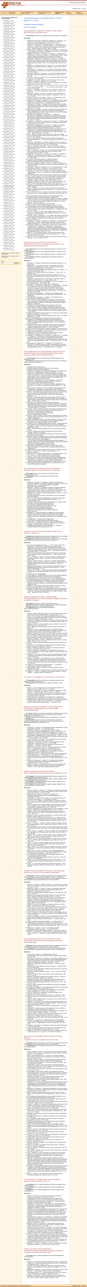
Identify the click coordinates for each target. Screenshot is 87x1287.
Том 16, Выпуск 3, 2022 (8, 63)
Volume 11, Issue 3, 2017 (9, 126)
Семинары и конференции (79, 13)
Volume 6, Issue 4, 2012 (9, 185)
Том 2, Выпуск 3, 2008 (8, 236)
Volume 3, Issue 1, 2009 (9, 231)
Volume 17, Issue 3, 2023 (9, 52)
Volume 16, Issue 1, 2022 (9, 71)
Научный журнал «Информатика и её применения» (9, 18)
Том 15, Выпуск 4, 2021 (8, 72)
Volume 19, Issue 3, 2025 (9, 28)
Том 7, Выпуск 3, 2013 (8, 174)
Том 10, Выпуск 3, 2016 (8, 137)
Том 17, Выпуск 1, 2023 (8, 57)
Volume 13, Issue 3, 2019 (9, 102)
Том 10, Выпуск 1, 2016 (8, 143)
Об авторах (40, 24)
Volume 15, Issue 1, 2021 (9, 83)
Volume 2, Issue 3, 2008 (9, 237)
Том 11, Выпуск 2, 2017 (8, 128)
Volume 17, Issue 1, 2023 (9, 59)
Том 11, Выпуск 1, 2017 (8, 131)
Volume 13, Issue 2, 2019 (9, 105)
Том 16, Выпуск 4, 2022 (8, 60)
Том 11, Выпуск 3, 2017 (8, 125)
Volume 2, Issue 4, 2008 (9, 234)
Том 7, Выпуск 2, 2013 (8, 177)
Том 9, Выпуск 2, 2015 (8, 152)
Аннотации (34, 24)
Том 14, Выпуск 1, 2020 (8, 94)
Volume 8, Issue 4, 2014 (9, 160)
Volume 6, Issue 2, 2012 (9, 191)
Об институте (4, 12)
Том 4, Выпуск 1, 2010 (8, 217)
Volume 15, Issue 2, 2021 (9, 80)
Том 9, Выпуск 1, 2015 (8, 156)
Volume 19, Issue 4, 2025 (9, 25)
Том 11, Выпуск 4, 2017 (8, 122)
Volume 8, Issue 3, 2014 (9, 163)
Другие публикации (69, 13)
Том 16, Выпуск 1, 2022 (8, 69)
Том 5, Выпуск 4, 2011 (8, 196)
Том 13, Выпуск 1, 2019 (8, 106)
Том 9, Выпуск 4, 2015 (8, 146)
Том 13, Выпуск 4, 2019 (8, 97)
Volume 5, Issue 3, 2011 (9, 200)
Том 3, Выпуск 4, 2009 (8, 220)
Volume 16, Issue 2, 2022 (9, 68)
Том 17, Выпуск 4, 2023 (8, 48)
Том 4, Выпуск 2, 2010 (8, 214)
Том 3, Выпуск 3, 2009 (8, 223)
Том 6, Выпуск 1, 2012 (8, 192)
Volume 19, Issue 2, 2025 (9, 31)
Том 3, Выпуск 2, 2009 (8, 226)
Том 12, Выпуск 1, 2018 (8, 119)
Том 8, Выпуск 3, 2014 (8, 162)
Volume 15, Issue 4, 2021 (9, 74)
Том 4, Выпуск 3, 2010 (8, 211)
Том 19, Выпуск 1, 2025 (8, 32)
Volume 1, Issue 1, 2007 (9, 249)
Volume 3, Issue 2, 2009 (9, 228)
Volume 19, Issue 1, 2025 (9, 34)
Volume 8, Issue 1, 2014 (9, 169)
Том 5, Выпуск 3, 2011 (8, 199)
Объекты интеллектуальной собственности (45, 13)
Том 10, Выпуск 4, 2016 (8, 134)
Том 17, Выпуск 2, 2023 (8, 54)
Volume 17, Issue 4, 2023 (9, 49)
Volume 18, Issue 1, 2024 (9, 46)
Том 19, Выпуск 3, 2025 (8, 26)
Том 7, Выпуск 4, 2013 (8, 171)
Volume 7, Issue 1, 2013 (9, 182)
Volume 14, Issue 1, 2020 (9, 96)
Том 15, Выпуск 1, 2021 (8, 82)
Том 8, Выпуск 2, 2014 (8, 165)
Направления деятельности (12, 13)
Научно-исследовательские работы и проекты (27, 13)
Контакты (84, 8)
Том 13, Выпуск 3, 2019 (8, 100)
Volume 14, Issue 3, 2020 (9, 89)
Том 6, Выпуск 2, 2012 (8, 189)
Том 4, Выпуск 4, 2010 (8, 208)
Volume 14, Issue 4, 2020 (9, 86)
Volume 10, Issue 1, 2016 (9, 145)
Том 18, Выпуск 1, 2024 (8, 45)
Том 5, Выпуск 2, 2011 (8, 202)
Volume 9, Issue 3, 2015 (9, 151)
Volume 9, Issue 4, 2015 (9, 148)
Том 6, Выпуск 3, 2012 (8, 186)
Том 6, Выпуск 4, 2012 (8, 183)
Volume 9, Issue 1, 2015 (9, 157)
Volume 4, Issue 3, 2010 (9, 212)
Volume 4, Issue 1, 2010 (9, 219)
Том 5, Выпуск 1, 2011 (8, 205)
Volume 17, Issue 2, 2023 (9, 56)
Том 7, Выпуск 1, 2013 (8, 180)
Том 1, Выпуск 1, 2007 (8, 248)
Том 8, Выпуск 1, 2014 (8, 168)
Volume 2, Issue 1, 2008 (9, 243)
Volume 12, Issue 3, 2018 (9, 114)
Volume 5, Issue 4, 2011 (9, 197)
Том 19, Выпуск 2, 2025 (8, 29)
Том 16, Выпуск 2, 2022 (8, 66)
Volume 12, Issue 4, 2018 (9, 111)
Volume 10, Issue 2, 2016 (9, 142)
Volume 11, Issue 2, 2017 (9, 129)
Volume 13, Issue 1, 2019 (9, 108)
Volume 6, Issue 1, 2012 (9, 194)
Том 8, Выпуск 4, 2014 (8, 159)
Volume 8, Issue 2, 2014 (9, 166)
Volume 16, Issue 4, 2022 (9, 62)
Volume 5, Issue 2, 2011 (9, 203)
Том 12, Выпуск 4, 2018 (8, 109)
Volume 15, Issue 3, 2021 (9, 77)
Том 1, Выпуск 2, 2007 (8, 245)
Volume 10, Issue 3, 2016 (9, 139)
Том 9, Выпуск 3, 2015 (8, 149)
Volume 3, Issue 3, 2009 (9, 225)
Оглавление (27, 24)
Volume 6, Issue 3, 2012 (9, 188)
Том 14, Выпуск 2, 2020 (8, 91)
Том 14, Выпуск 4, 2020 (8, 85)
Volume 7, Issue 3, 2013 (9, 176)
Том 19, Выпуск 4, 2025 (8, 23)
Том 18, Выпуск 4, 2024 (8, 36)
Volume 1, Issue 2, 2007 (9, 246)
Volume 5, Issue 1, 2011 (9, 206)
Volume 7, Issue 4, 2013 (9, 173)
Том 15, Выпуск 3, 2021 (8, 76)
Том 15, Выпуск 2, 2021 (8, 79)
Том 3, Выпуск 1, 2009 (8, 229)
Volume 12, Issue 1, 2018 (9, 120)
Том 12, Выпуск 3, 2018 (8, 113)
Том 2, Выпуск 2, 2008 (8, 239)
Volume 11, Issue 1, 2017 (9, 132)
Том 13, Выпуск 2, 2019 (8, 103)
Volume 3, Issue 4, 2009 (9, 222)
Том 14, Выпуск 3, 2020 (8, 88)
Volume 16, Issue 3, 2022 (9, 65)
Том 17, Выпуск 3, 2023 (8, 51)
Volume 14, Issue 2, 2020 (9, 92)
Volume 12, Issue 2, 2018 (9, 117)
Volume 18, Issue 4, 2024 (9, 37)
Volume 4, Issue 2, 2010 (9, 216)
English (78, 8)
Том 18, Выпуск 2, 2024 (8, 42)
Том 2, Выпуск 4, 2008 (8, 232)
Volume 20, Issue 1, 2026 (9, 22)
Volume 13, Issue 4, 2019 (9, 99)
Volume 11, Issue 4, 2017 (9, 123)
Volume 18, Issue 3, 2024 (9, 40)
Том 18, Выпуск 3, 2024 (8, 39)
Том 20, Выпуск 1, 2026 (8, 20)
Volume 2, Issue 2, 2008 (9, 240)
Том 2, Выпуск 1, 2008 (8, 242)
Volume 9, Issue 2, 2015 (9, 154)
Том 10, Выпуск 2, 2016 (8, 140)
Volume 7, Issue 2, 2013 (9, 179)
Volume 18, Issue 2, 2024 (9, 43)
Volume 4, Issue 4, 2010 (9, 209)
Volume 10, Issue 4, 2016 (9, 136)
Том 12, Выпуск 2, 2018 (8, 116)
